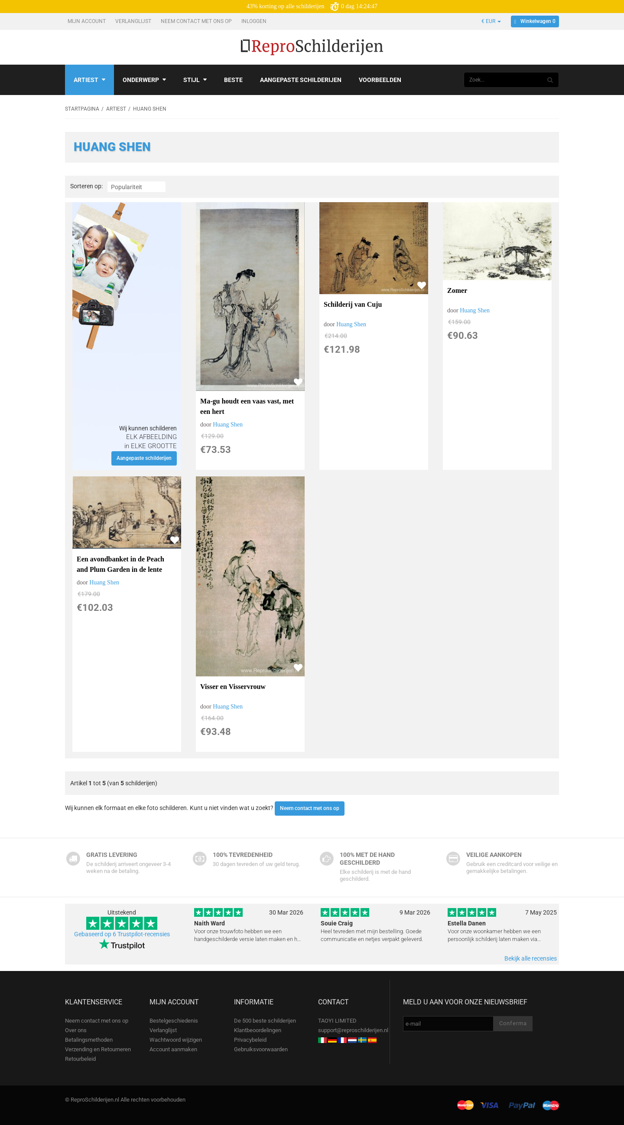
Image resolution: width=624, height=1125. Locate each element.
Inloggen (254, 21)
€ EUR (491, 21)
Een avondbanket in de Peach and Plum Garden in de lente (120, 564)
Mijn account (87, 21)
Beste (233, 79)
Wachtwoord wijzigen (176, 1039)
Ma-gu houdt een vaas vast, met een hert (247, 406)
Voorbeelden (380, 79)
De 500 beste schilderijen (265, 1020)
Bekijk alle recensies (530, 958)
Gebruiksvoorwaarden (261, 1049)
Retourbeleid (80, 1059)
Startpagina (82, 109)
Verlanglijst (134, 21)
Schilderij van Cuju (353, 304)
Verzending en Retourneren (98, 1049)
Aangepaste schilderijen (300, 79)
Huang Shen (228, 424)
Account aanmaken (173, 1049)
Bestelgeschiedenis (174, 1020)
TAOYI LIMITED (337, 1020)
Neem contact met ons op (197, 21)
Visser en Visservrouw (233, 686)
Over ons (76, 1030)
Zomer (457, 290)
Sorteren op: (86, 186)
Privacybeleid (250, 1039)
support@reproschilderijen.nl (353, 1030)
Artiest (89, 79)
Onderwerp (144, 79)
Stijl (195, 79)
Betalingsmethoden (89, 1039)
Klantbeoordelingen (257, 1030)
